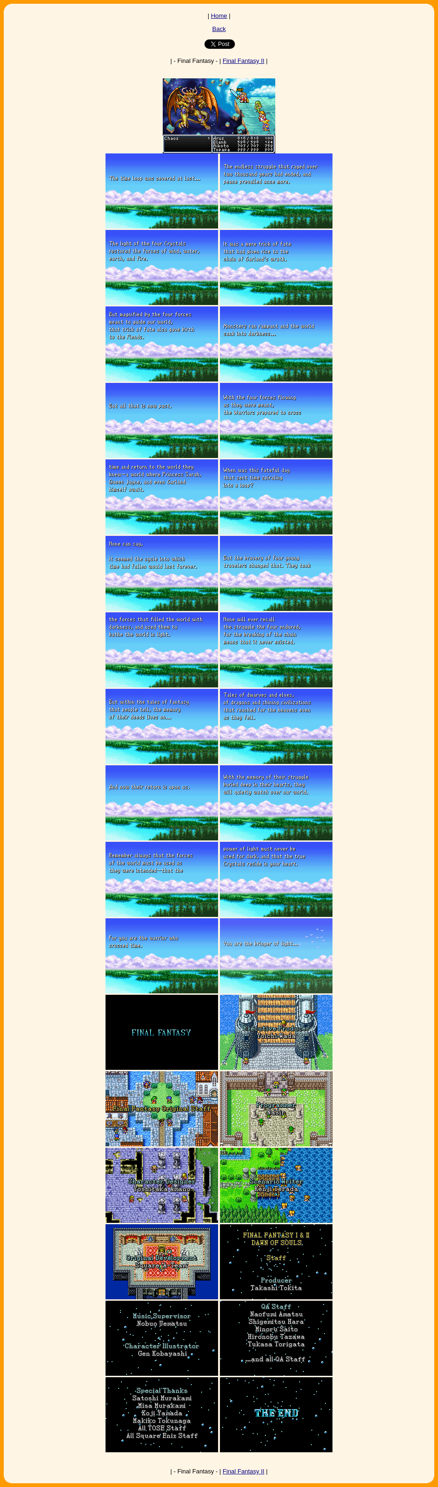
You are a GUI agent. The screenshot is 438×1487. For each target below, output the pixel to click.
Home (219, 15)
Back (219, 28)
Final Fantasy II (243, 60)
